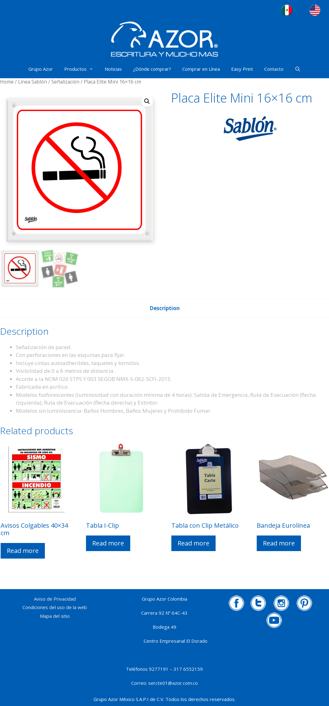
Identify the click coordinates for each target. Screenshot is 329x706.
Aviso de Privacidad (55, 599)
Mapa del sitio (55, 616)
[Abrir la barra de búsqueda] (297, 69)
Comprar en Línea (201, 69)
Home (7, 81)
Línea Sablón (32, 81)
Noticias (113, 69)
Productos (81, 69)
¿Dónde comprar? (152, 69)
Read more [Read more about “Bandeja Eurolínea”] (279, 543)
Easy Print (242, 69)
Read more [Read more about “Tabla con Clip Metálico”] (193, 543)
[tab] (165, 308)
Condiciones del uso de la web (54, 607)
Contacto (274, 69)
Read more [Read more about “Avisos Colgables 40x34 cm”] (23, 550)
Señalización (65, 81)
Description (165, 308)
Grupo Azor (40, 69)
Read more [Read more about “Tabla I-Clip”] (108, 543)
